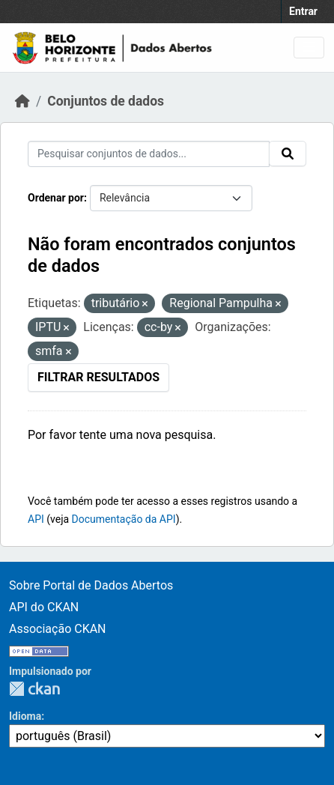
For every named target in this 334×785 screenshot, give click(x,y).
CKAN (34, 689)
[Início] (22, 101)
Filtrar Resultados (98, 377)
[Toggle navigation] (309, 47)
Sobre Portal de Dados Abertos (91, 585)
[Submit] (287, 153)
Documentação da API (124, 519)
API (36, 519)
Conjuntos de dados (105, 101)
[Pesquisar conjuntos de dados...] (149, 154)
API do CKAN (44, 607)
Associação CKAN (57, 629)
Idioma (25, 716)
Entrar (303, 11)
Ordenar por (56, 198)
